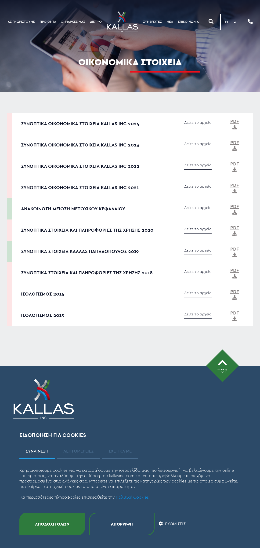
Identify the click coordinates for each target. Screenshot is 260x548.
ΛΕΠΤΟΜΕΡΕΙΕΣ (78, 451)
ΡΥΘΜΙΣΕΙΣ (172, 524)
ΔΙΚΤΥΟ (96, 21)
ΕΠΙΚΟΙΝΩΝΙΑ (188, 21)
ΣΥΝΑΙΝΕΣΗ (37, 451)
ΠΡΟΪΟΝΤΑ (48, 21)
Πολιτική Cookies (132, 497)
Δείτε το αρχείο (198, 122)
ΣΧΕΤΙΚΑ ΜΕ (120, 451)
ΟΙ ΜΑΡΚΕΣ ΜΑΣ (73, 21)
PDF (234, 124)
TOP (222, 365)
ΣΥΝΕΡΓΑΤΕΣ (152, 21)
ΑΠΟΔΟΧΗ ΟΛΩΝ (52, 524)
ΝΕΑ (170, 21)
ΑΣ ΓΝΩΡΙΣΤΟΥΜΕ (21, 21)
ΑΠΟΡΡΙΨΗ (122, 524)
